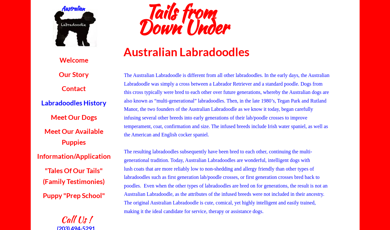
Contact (74, 88)
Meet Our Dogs (74, 117)
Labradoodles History (73, 103)
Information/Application (74, 156)
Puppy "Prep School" (74, 195)
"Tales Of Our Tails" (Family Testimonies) (74, 175)
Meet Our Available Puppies (73, 136)
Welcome (74, 60)
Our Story (74, 74)
